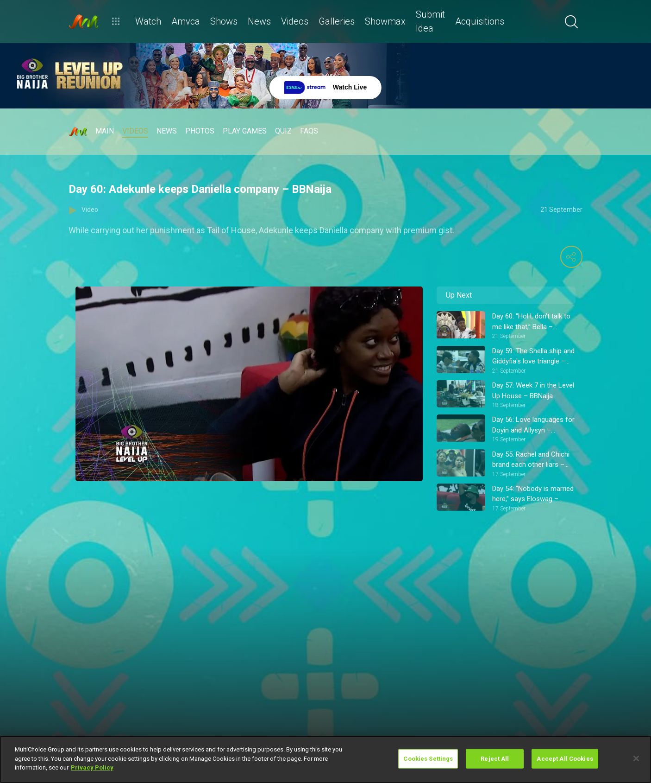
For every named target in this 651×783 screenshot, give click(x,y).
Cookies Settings (428, 758)
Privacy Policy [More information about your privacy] (92, 767)
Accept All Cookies (565, 758)
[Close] (636, 758)
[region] (325, 759)
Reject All (495, 758)
